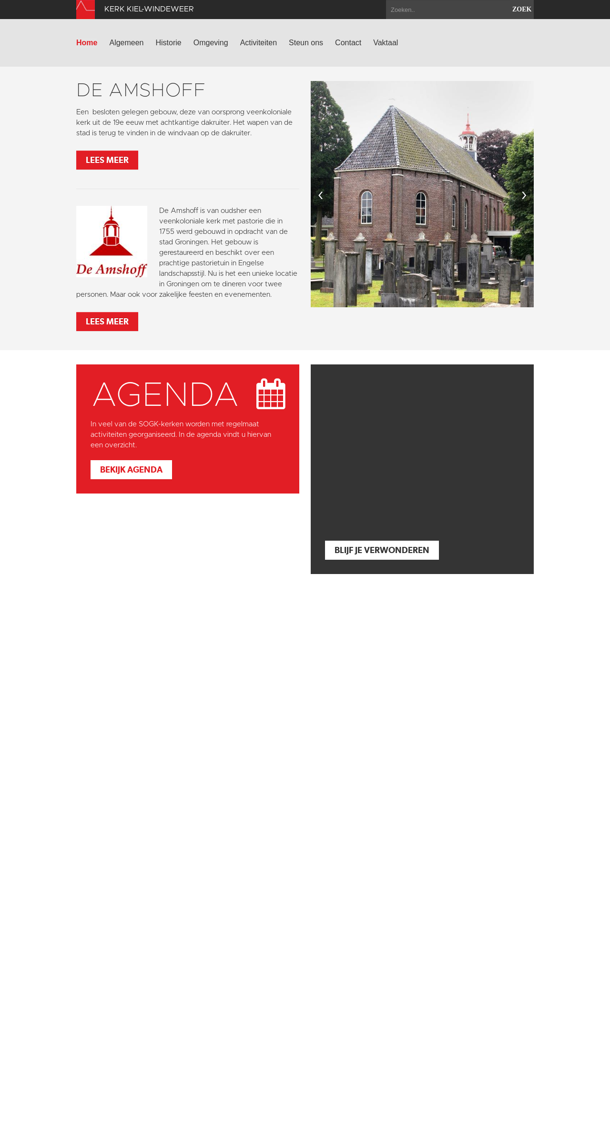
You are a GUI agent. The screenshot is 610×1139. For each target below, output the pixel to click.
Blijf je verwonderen (382, 550)
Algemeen (126, 43)
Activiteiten (258, 43)
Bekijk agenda (131, 469)
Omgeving (210, 43)
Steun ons (306, 43)
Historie (169, 43)
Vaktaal (385, 43)
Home (86, 43)
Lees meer (107, 160)
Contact (348, 43)
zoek (521, 9)
